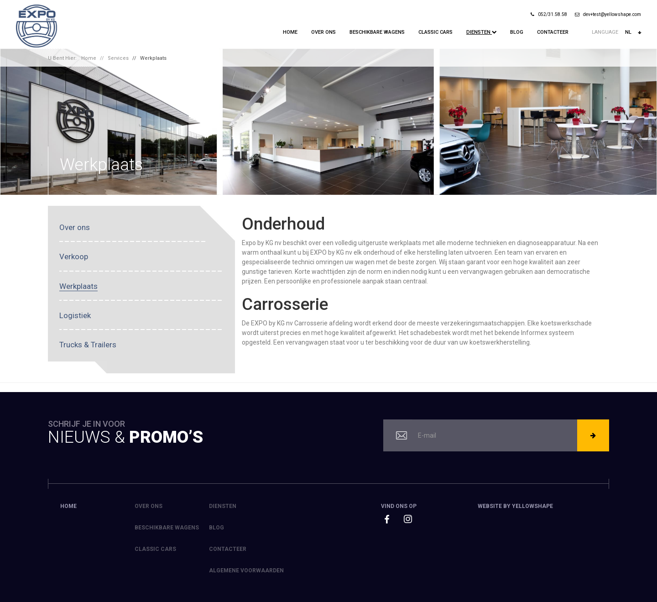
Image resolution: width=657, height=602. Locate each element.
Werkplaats (153, 58)
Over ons (323, 32)
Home (290, 32)
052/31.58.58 (549, 14)
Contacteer (552, 32)
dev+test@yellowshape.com (608, 14)
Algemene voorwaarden (246, 570)
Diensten (481, 32)
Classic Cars (435, 32)
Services (118, 58)
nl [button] (633, 32)
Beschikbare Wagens (377, 32)
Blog (516, 32)
